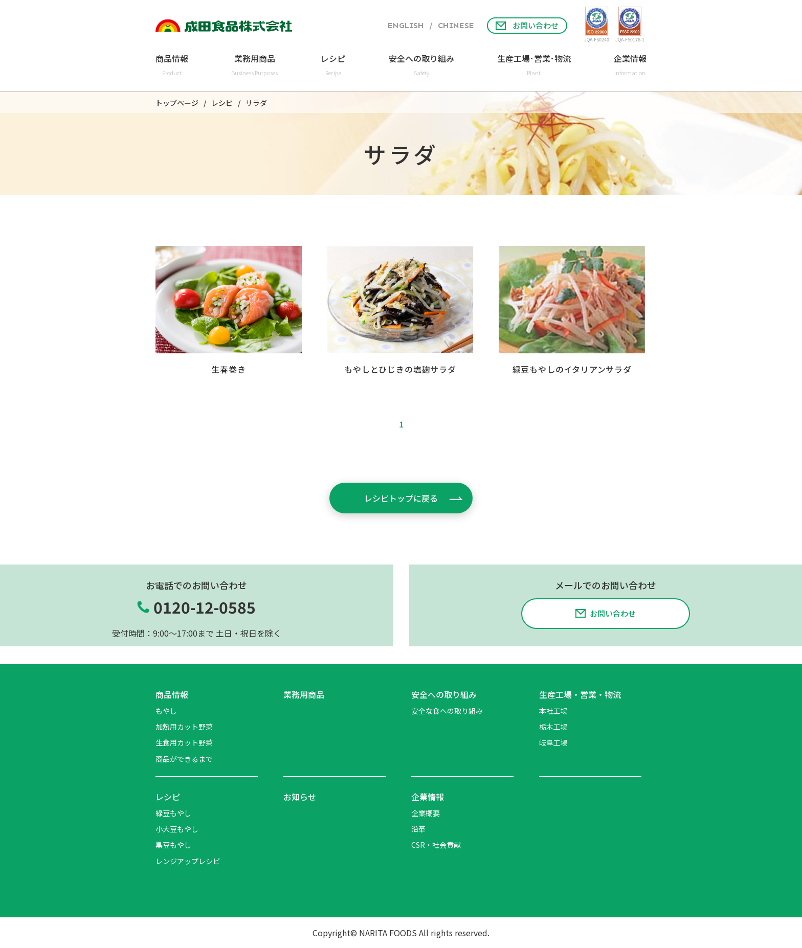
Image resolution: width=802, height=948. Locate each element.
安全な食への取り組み (447, 711)
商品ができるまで (184, 759)
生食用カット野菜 (184, 742)
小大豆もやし (176, 829)
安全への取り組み (444, 694)
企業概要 (425, 813)
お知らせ (299, 797)
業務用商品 (303, 694)
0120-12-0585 (204, 607)
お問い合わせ (527, 25)
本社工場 (553, 711)
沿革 (418, 829)
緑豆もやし (173, 813)
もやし (166, 711)
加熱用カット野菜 (184, 726)
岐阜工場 (553, 742)
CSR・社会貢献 (436, 845)
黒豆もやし (173, 845)
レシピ (222, 103)
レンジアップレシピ (187, 861)
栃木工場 (553, 726)
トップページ (176, 103)
